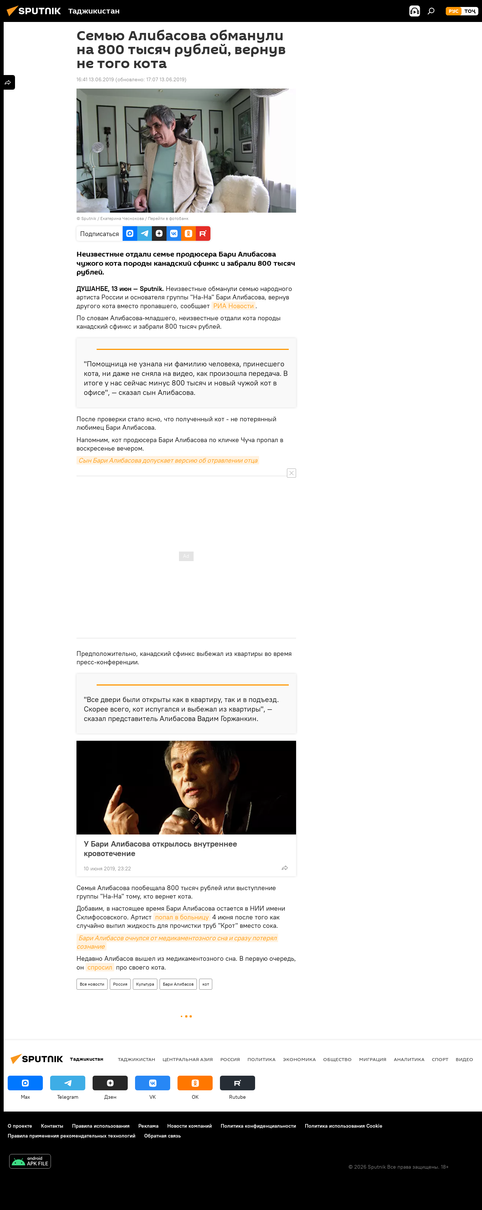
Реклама (148, 1126)
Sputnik (89, 218)
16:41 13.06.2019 (95, 79)
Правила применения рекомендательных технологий (71, 1135)
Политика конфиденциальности (258, 1126)
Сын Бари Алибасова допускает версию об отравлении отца (167, 460)
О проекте (20, 1126)
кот (205, 984)
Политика (261, 1059)
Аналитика (409, 1059)
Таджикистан (136, 1059)
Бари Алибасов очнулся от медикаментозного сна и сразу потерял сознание (177, 942)
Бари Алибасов (178, 984)
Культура (145, 984)
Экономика (299, 1059)
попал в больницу (182, 917)
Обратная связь (162, 1135)
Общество (337, 1059)
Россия (120, 984)
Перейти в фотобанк (168, 218)
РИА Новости (233, 306)
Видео (464, 1059)
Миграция (372, 1059)
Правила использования (101, 1126)
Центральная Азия (187, 1059)
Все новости (92, 984)
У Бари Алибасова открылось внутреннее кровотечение (160, 848)
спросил (99, 967)
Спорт (440, 1059)
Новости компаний (189, 1126)
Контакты (52, 1126)
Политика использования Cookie (343, 1126)
